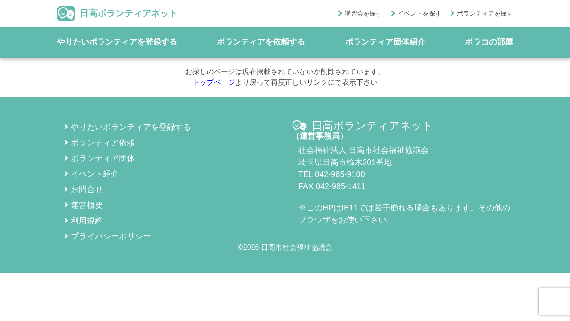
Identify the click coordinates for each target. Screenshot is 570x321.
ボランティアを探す (485, 13)
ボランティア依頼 (99, 142)
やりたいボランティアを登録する (117, 41)
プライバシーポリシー (107, 236)
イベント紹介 (91, 173)
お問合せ (83, 189)
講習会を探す (363, 13)
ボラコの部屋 (489, 41)
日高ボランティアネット (117, 13)
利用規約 (83, 220)
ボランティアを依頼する (261, 41)
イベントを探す (419, 13)
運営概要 (83, 205)
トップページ (213, 82)
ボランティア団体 (99, 158)
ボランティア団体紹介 (385, 41)
